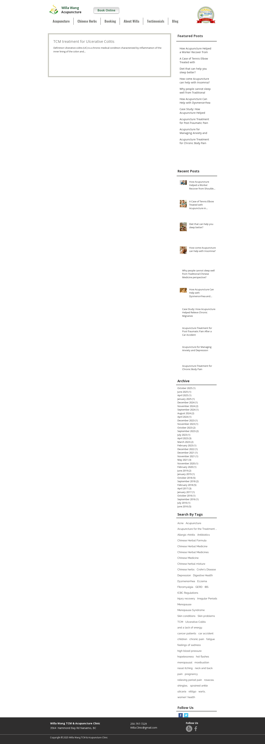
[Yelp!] (189, 728)
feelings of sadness (189, 644)
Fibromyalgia (185, 586)
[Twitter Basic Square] (186, 715)
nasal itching (185, 668)
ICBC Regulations (187, 592)
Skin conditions (186, 615)
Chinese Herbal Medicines (193, 552)
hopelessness (185, 656)
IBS (207, 586)
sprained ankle (199, 685)
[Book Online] (106, 10)
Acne (180, 523)
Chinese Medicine (188, 557)
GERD (198, 586)
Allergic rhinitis (186, 534)
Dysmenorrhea (186, 581)
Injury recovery (186, 598)
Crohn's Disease (206, 569)
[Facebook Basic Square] (181, 715)
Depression (184, 575)
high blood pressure (189, 650)
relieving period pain (189, 679)
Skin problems (206, 615)
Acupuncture (193, 523)
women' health (186, 697)
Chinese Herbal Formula (191, 540)
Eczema (202, 581)
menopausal (184, 662)
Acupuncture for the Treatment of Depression (197, 528)
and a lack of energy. (190, 627)
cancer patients (186, 633)
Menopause (184, 604)
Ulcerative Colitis (195, 621)
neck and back (204, 668)
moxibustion (202, 662)
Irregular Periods (207, 598)
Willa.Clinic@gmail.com (143, 727)
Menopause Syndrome (191, 610)
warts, (202, 691)
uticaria (181, 691)
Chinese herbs (186, 569)
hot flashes (202, 656)
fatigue (210, 639)
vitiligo (192, 691)
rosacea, (209, 679)
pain (180, 674)
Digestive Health (203, 575)
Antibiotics (203, 534)
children (182, 639)
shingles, (182, 685)
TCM (180, 621)
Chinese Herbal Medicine (192, 546)
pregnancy (191, 674)
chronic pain (196, 639)
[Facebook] (195, 728)
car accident (205, 633)
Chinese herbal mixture (191, 563)
